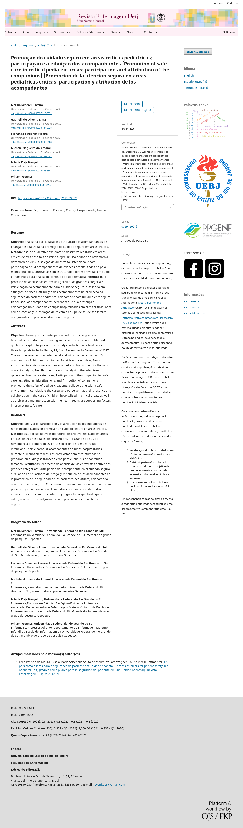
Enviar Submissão (198, 51)
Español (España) (195, 82)
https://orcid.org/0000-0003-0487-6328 (31, 127)
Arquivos (42, 32)
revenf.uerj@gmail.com (109, 784)
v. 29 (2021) (45, 45)
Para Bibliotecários (195, 313)
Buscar (229, 32)
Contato (149, 32)
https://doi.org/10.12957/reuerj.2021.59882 (47, 198)
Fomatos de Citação (136, 207)
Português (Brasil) (196, 88)
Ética (114, 32)
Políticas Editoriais (89, 32)
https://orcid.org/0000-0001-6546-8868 (31, 170)
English (189, 75)
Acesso (218, 3)
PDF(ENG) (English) (139, 110)
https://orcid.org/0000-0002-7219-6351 (31, 113)
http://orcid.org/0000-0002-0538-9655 (31, 185)
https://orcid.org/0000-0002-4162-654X (31, 156)
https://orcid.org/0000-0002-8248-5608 (31, 142)
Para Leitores (191, 301)
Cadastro (232, 3)
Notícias (132, 32)
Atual (26, 32)
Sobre (9, 32)
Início (14, 45)
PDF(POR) (133, 104)
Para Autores (191, 307)
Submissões (62, 32)
